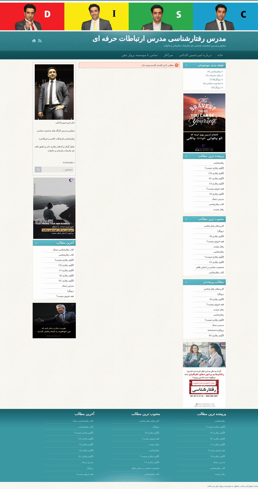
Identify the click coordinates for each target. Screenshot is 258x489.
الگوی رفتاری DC (66, 280)
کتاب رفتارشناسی (66, 255)
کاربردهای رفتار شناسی (214, 226)
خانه (220, 55)
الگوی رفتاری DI (67, 275)
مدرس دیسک (68, 286)
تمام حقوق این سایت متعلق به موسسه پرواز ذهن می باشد (232, 486)
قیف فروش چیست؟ (65, 296)
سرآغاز (168, 55)
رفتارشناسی (218, 163)
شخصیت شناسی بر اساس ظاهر (210, 267)
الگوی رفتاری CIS (66, 265)
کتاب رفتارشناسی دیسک (63, 249)
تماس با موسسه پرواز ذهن (140, 55)
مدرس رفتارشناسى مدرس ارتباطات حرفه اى (159, 39)
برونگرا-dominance (216, 330)
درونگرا (70, 291)
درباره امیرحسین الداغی (195, 55)
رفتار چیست (218, 209)
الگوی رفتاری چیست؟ (64, 260)
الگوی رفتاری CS (66, 270)
